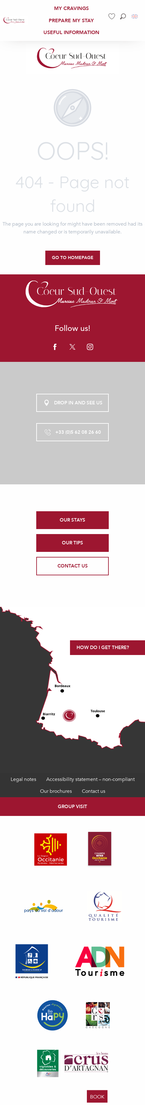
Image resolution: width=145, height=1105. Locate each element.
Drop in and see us (72, 403)
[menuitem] (14, 20)
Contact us (93, 791)
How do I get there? (103, 647)
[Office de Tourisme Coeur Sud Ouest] (72, 58)
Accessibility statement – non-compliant (90, 779)
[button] (123, 16)
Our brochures (56, 791)
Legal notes (23, 779)
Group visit (72, 806)
